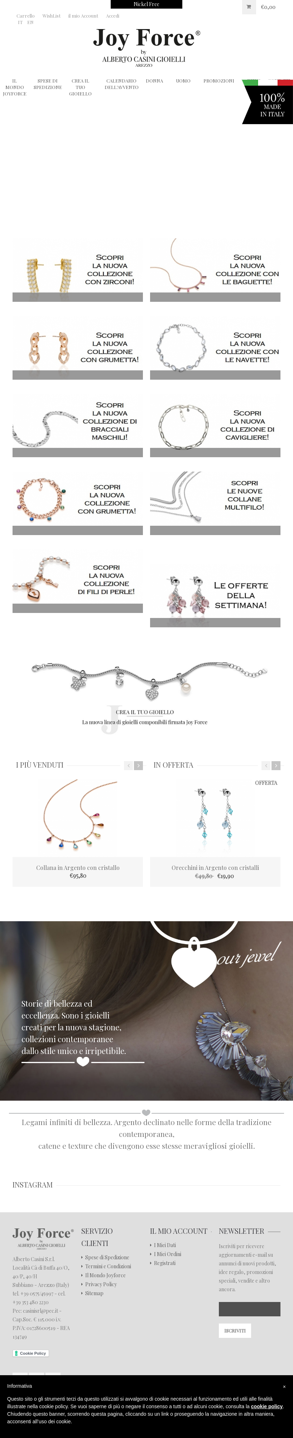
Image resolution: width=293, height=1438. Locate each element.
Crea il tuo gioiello (80, 87)
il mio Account (83, 16)
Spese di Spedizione (48, 84)
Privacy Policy (101, 1284)
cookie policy (267, 1406)
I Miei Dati (165, 1245)
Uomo (183, 81)
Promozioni (218, 81)
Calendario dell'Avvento (122, 84)
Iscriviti (235, 1330)
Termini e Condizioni (108, 1266)
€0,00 (268, 7)
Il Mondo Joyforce (105, 1275)
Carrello (25, 16)
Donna (154, 81)
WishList (52, 16)
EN (30, 22)
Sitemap (94, 1293)
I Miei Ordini (167, 1254)
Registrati (165, 1263)
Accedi (112, 16)
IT (20, 22)
